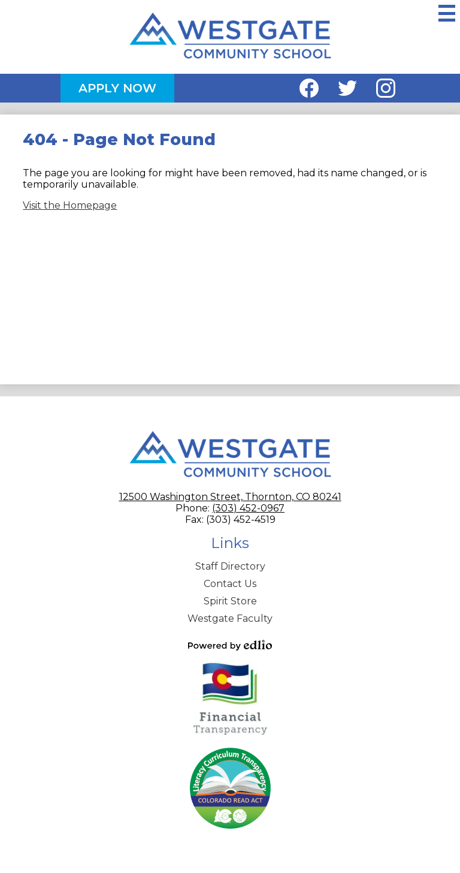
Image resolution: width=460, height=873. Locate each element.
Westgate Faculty (230, 618)
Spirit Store (230, 601)
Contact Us (230, 583)
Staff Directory (230, 566)
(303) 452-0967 (248, 508)
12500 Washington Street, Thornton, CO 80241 (230, 496)
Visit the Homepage (70, 205)
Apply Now (117, 88)
